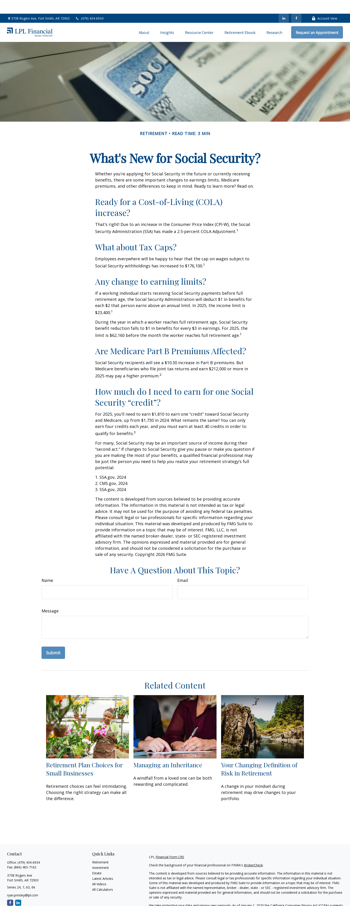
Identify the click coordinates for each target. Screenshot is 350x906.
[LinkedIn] (284, 4)
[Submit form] (53, 639)
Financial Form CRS (170, 843)
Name (47, 566)
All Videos (99, 870)
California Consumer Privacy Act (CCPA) (299, 892)
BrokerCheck (253, 851)
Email (182, 566)
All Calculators (102, 876)
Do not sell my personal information (268, 896)
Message (50, 597)
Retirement (100, 848)
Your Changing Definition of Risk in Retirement (259, 755)
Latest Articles (102, 865)
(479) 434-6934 (89, 5)
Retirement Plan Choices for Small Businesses (84, 755)
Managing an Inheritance (167, 751)
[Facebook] (296, 4)
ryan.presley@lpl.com (22, 881)
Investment (100, 854)
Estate (97, 859)
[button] (144, 18)
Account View (324, 5)
